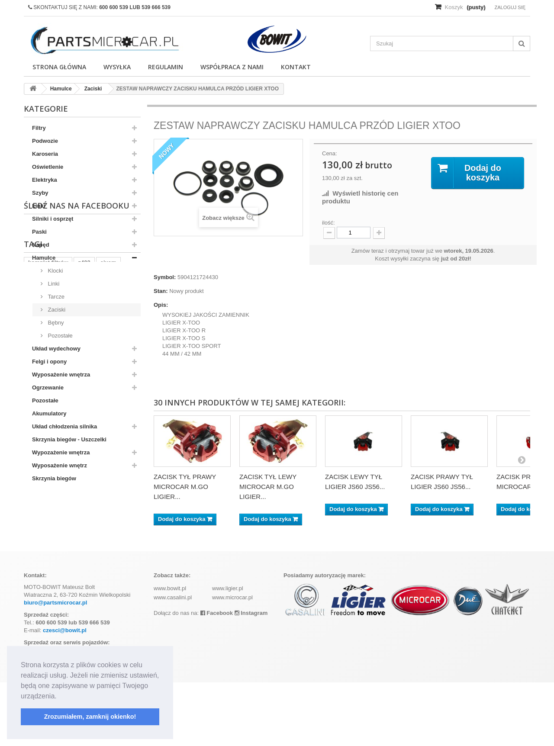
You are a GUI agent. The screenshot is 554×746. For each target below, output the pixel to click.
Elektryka (44, 180)
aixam (108, 559)
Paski (39, 231)
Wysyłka (117, 67)
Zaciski (55, 309)
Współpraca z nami (232, 67)
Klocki (54, 270)
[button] (59, 696)
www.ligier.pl (227, 652)
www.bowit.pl (170, 652)
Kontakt (296, 67)
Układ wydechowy (56, 348)
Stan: (161, 291)
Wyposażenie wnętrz (59, 465)
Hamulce (43, 257)
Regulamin (165, 67)
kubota (37, 572)
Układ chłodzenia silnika (64, 426)
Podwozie (45, 141)
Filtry (39, 128)
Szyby (40, 193)
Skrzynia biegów (54, 478)
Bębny (55, 322)
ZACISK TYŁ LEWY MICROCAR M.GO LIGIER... (267, 486)
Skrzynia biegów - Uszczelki (69, 439)
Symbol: (165, 277)
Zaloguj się (509, 7)
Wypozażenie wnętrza (61, 452)
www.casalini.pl (173, 661)
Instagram (251, 676)
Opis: (161, 305)
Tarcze (55, 296)
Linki (38, 206)
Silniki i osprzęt (52, 218)
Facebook (216, 676)
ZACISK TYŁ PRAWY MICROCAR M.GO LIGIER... (185, 486)
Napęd (40, 244)
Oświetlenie (47, 167)
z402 (84, 559)
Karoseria (45, 154)
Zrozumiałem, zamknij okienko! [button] (90, 716)
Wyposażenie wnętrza (61, 374)
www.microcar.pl (232, 661)
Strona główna (59, 67)
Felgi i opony (49, 361)
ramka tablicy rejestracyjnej (94, 572)
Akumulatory (49, 413)
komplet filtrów (48, 559)
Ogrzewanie (48, 387)
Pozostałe (59, 335)
